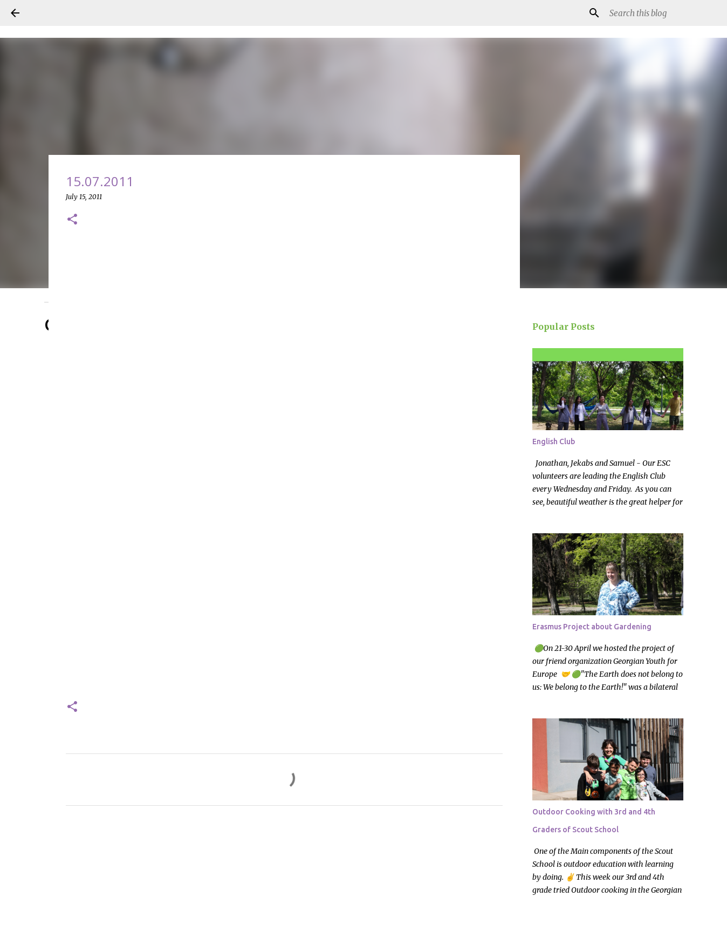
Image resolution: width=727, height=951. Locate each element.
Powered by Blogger (364, 936)
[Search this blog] (661, 13)
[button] (72, 220)
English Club (553, 441)
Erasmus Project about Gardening (591, 626)
